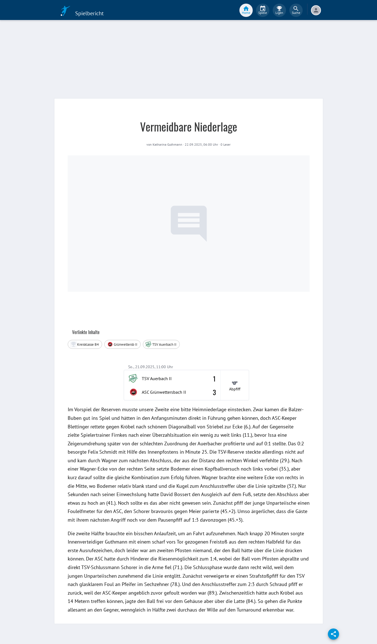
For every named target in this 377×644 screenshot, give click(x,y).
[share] (333, 634)
